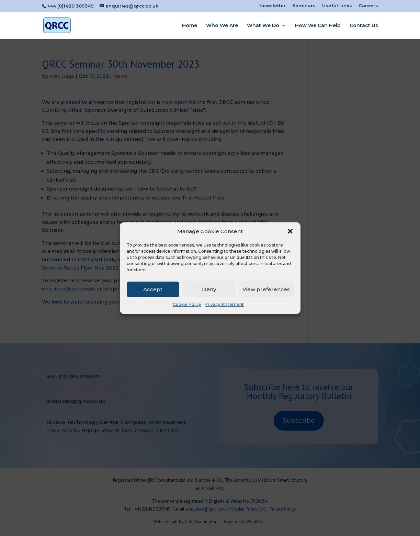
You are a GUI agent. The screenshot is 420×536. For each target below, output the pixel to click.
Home (189, 25)
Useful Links (337, 5)
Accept (152, 289)
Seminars (304, 5)
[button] (290, 231)
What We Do (263, 25)
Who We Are (222, 25)
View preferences (266, 289)
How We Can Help (318, 25)
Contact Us (364, 25)
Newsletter (272, 5)
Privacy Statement (224, 304)
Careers (368, 5)
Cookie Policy (187, 304)
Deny (209, 289)
